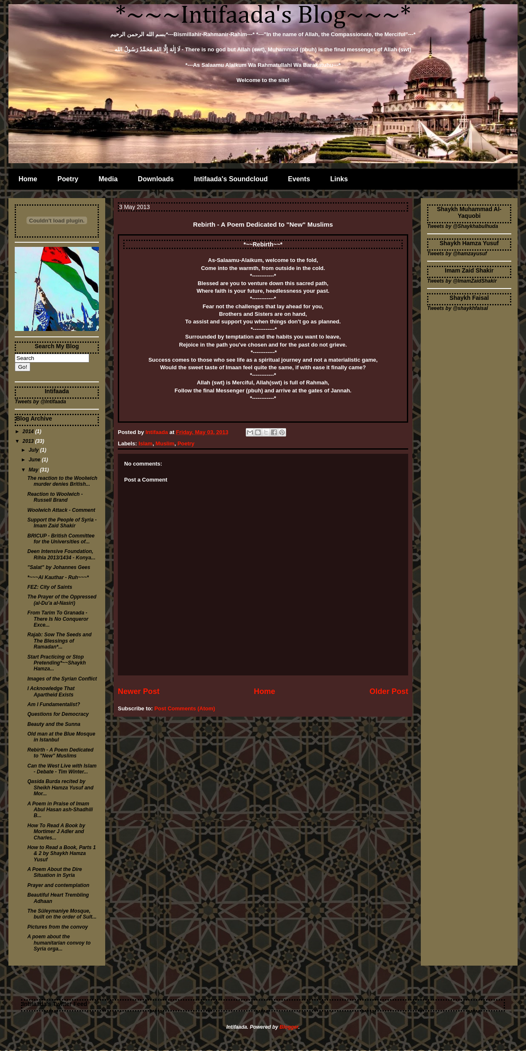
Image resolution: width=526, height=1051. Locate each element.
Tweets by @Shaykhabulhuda (462, 226)
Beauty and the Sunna (53, 724)
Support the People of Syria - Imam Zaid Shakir (62, 523)
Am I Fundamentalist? (53, 704)
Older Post (388, 691)
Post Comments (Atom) (184, 708)
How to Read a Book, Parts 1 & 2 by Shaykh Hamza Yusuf (61, 854)
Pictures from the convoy (57, 927)
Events (299, 179)
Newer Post (138, 691)
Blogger (288, 1027)
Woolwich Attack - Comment (61, 510)
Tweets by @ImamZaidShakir (462, 281)
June (35, 460)
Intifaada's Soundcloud (231, 179)
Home (28, 179)
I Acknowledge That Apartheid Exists (50, 691)
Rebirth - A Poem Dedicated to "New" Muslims (60, 753)
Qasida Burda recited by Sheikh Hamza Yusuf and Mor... (60, 787)
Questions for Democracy (58, 714)
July (34, 450)
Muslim (165, 443)
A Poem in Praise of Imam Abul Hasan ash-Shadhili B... (60, 810)
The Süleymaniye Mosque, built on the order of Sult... (61, 914)
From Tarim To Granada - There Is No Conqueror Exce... (57, 619)
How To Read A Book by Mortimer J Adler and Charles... (56, 832)
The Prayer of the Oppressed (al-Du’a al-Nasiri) (61, 600)
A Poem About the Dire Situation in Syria (54, 872)
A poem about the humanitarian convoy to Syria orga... (58, 943)
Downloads (156, 179)
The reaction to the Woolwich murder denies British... (62, 481)
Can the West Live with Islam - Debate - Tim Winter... (61, 769)
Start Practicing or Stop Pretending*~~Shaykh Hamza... (56, 663)
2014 (29, 431)
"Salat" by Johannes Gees (58, 567)
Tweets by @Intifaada (40, 402)
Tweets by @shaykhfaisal (457, 308)
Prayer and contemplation (58, 885)
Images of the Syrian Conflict (62, 679)
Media (107, 179)
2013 (29, 441)
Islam (145, 443)
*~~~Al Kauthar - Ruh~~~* (58, 577)
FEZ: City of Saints (49, 587)
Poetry (67, 179)
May (34, 470)
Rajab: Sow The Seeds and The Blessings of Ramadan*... (59, 641)
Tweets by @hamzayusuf (457, 254)
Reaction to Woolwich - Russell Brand (55, 497)
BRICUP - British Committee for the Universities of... (61, 539)
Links (339, 179)
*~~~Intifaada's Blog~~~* (263, 15)
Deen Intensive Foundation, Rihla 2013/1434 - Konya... (61, 554)
